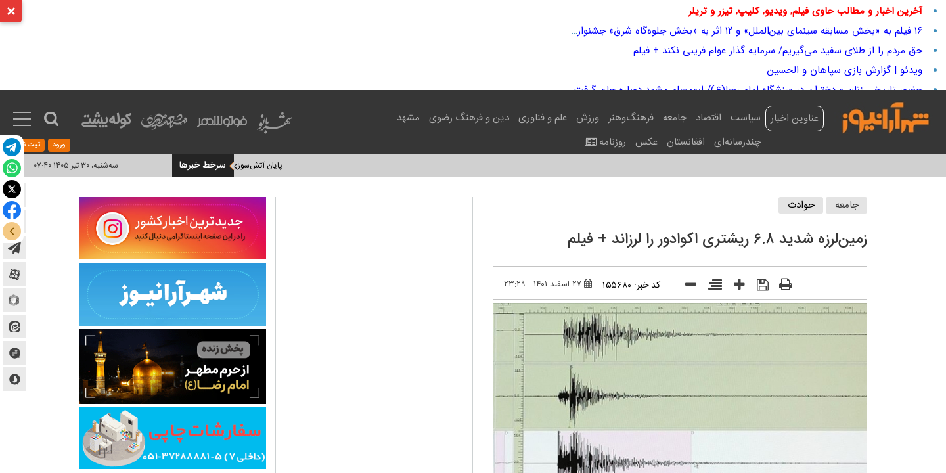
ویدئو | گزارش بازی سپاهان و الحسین (844, 70)
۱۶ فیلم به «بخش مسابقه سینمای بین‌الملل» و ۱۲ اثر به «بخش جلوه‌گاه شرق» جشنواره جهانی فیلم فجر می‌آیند (698, 31)
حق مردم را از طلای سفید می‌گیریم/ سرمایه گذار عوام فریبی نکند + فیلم (777, 50)
